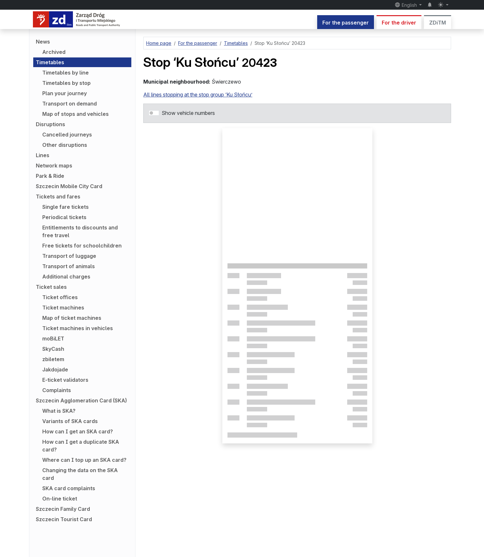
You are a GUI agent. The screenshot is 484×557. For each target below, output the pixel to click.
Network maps (54, 165)
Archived (54, 52)
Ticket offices (60, 297)
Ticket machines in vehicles (77, 328)
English (406, 5)
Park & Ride (50, 176)
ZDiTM (437, 22)
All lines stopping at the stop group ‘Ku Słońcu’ (197, 94)
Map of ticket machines (71, 318)
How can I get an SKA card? (77, 431)
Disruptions (50, 124)
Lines (42, 155)
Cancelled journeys (67, 134)
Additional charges (66, 276)
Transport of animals (68, 266)
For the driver (399, 22)
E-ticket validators (65, 380)
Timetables (50, 62)
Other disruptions (64, 145)
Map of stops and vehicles (75, 114)
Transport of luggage (69, 256)
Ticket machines (63, 307)
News (43, 41)
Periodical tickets (64, 217)
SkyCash (53, 349)
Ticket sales (51, 287)
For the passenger (345, 22)
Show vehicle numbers (188, 113)
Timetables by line (65, 72)
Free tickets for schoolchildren (82, 245)
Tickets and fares (58, 196)
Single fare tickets (65, 207)
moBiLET (53, 338)
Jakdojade (55, 369)
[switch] (154, 113)
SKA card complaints (68, 488)
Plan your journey (64, 93)
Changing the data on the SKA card (80, 474)
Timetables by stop (66, 83)
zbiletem (53, 359)
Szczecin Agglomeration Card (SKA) (81, 400)
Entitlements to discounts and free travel (80, 231)
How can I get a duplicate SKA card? (80, 446)
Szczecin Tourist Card (64, 519)
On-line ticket (59, 498)
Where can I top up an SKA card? (84, 460)
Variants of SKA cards (70, 421)
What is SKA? (59, 411)
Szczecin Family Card (63, 509)
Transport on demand (69, 103)
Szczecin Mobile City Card (69, 186)
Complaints (56, 390)
